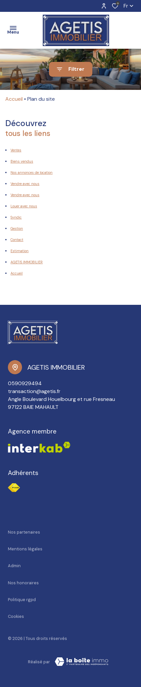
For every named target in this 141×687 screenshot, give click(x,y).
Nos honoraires (23, 583)
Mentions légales (25, 549)
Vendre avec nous (25, 183)
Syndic (16, 217)
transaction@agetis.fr (34, 391)
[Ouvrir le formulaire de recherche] (70, 69)
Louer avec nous (24, 206)
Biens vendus (22, 161)
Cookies (16, 616)
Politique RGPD (22, 599)
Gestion (17, 228)
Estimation (20, 251)
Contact (17, 239)
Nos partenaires (24, 532)
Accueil (14, 98)
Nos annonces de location (32, 172)
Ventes (16, 150)
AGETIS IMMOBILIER (27, 262)
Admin (14, 565)
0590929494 (25, 383)
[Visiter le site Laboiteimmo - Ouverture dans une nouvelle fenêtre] (81, 661)
